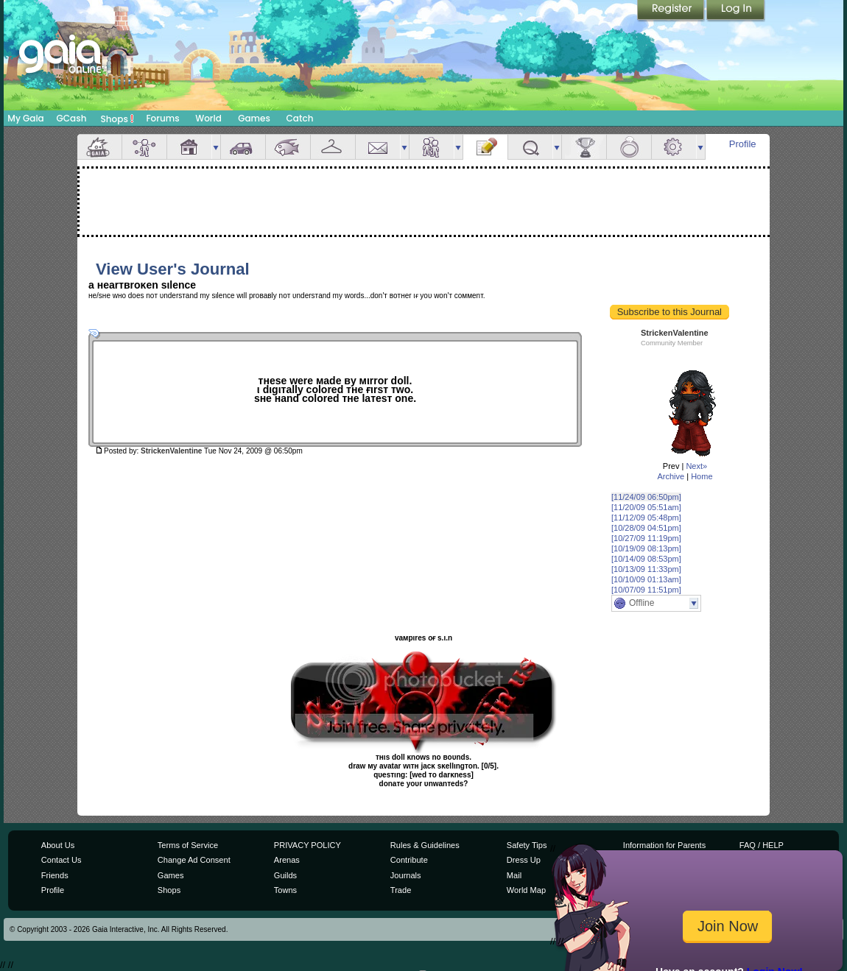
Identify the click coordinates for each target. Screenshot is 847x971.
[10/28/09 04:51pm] (646, 527)
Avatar (144, 147)
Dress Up (524, 859)
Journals (405, 875)
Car (243, 147)
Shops (117, 118)
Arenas (287, 859)
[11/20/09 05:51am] (646, 507)
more (215, 147)
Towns (285, 890)
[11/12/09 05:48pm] (646, 517)
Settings (674, 147)
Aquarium (288, 147)
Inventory (333, 147)
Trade (400, 890)
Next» (696, 466)
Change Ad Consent (194, 859)
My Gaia (25, 118)
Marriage (629, 147)
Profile (742, 143)
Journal (485, 147)
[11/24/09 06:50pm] (646, 496)
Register (671, 11)
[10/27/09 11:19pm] (646, 538)
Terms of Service (188, 845)
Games (254, 118)
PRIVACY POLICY (307, 845)
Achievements (584, 147)
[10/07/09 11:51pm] (646, 589)
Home (701, 476)
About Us (57, 845)
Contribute (409, 859)
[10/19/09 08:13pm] (646, 548)
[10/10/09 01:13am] (646, 579)
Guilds (285, 875)
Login (735, 11)
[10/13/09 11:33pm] (646, 569)
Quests (530, 147)
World (208, 118)
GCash (72, 118)
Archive (670, 476)
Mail (378, 147)
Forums (162, 118)
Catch (300, 118)
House (189, 147)
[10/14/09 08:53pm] (646, 558)
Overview (99, 147)
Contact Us (61, 859)
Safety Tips (527, 845)
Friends (432, 147)
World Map (526, 890)
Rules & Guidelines (425, 845)
